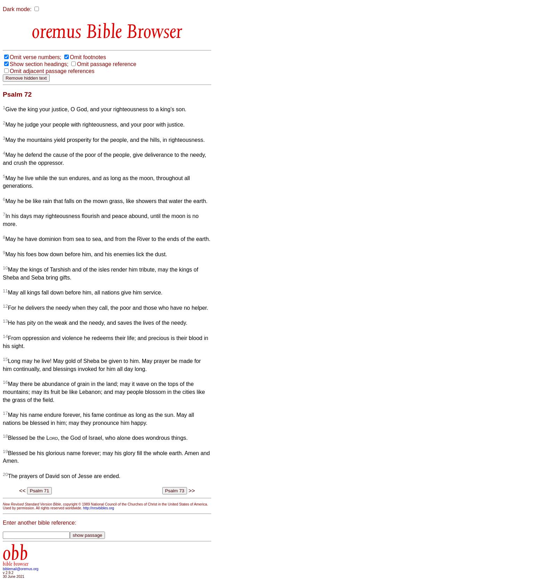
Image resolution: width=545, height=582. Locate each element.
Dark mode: (17, 9)
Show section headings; (39, 64)
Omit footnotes (88, 57)
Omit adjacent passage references (52, 71)
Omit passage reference (106, 64)
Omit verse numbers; (35, 57)
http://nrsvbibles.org (98, 508)
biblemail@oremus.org (21, 569)
